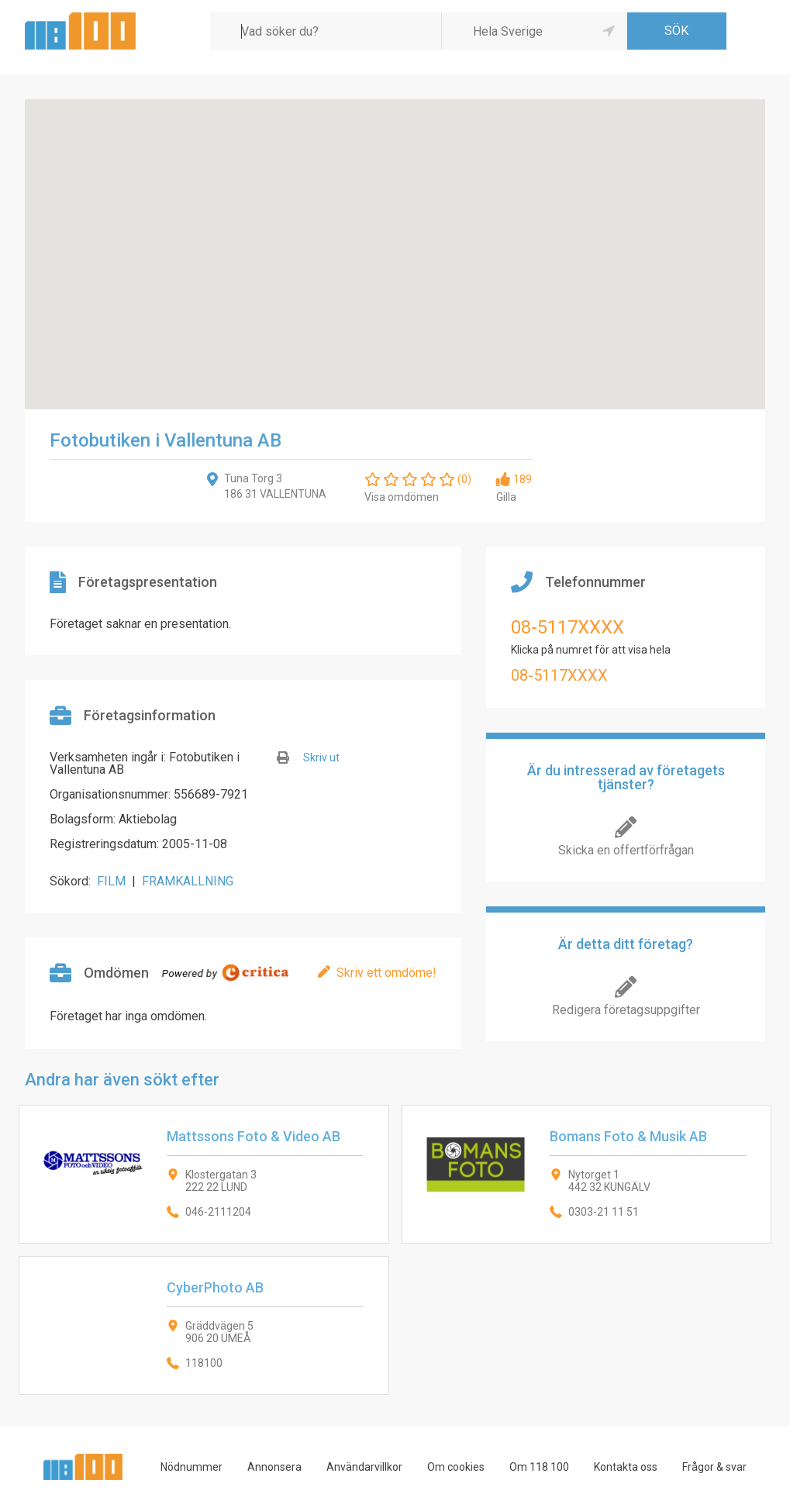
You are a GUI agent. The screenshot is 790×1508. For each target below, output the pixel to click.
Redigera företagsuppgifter (626, 1009)
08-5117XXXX (567, 627)
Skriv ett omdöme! (386, 972)
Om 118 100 (539, 1467)
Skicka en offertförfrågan (626, 850)
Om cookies (456, 1467)
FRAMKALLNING (187, 881)
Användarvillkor (364, 1467)
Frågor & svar (714, 1467)
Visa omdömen (401, 497)
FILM (111, 881)
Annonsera (274, 1467)
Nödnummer (191, 1467)
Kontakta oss (625, 1467)
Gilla (506, 497)
